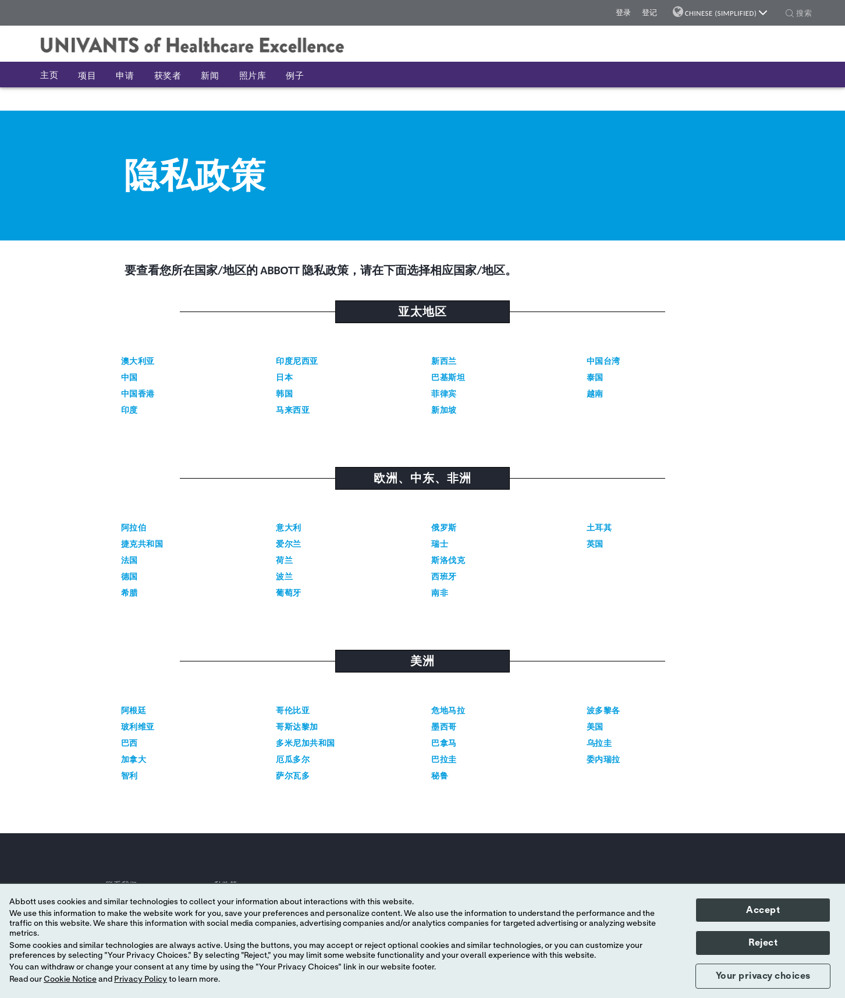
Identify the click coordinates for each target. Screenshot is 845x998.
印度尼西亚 (297, 361)
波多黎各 (603, 711)
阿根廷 (134, 711)
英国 (595, 544)
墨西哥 (444, 727)
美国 (595, 727)
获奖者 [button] (168, 75)
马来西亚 (293, 410)
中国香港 (138, 394)
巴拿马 (444, 743)
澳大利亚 (138, 361)
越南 (595, 394)
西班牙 (444, 577)
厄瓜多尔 (293, 760)
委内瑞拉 (603, 760)
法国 (129, 560)
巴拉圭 (444, 760)
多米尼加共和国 (305, 743)
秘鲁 (439, 776)
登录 (623, 12)
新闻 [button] (210, 75)
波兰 (284, 577)
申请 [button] (125, 75)
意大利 (288, 528)
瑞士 (439, 544)
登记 (650, 12)
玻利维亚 (138, 727)
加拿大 (134, 760)
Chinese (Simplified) (726, 13)
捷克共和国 (142, 544)
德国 (129, 577)
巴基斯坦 (448, 378)
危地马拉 (448, 711)
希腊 (129, 593)
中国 (129, 378)
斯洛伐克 (448, 560)
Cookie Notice (70, 979)
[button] (790, 14)
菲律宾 (444, 394)
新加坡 (444, 410)
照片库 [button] (253, 75)
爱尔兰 (288, 544)
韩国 (284, 394)
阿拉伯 (134, 528)
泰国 (595, 378)
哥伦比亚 (293, 711)
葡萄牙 (288, 593)
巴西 (129, 743)
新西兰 (444, 361)
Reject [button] (762, 942)
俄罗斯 (444, 528)
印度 (129, 410)
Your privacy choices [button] (763, 976)
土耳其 (599, 528)
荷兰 (284, 560)
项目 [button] (87, 75)
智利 (129, 776)
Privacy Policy (140, 979)
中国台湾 (603, 361)
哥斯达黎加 (297, 727)
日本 (284, 378)
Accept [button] (763, 910)
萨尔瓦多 (293, 776)
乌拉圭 (599, 743)
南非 (439, 593)
